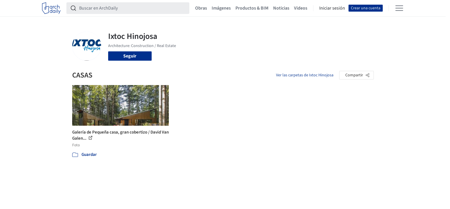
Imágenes (221, 8)
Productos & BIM (251, 8)
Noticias (281, 8)
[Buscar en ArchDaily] (132, 8)
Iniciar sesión (332, 8)
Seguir (129, 56)
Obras (201, 8)
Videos (300, 8)
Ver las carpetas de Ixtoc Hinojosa (304, 75)
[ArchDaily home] (51, 8)
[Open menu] (399, 8)
